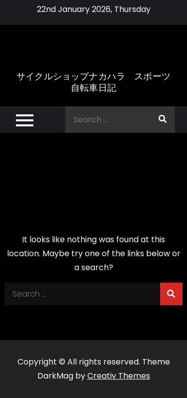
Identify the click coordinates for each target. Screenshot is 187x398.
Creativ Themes (118, 376)
